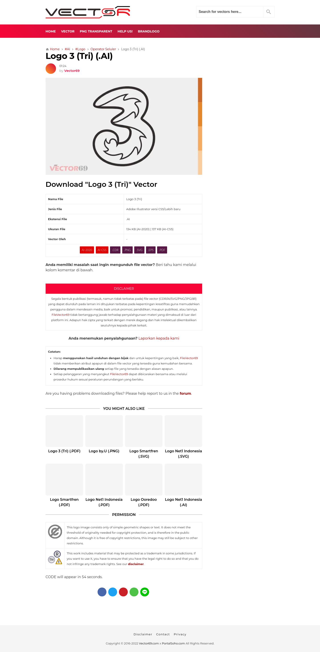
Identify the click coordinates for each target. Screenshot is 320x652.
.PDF (162, 250)
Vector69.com (149, 643)
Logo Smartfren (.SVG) (143, 454)
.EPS (151, 250)
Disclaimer (143, 634)
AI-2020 (87, 250)
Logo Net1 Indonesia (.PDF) (104, 502)
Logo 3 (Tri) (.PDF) (64, 451)
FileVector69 (61, 314)
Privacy (180, 634)
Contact (163, 634)
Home (51, 31)
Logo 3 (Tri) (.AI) (79, 56)
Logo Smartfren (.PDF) (64, 502)
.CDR (115, 250)
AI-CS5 (102, 250)
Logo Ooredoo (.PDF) (144, 502)
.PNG (127, 250)
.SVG (139, 250)
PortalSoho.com (173, 643)
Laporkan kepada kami (158, 338)
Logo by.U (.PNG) (104, 451)
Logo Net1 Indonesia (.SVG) (183, 454)
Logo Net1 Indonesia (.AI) (183, 502)
